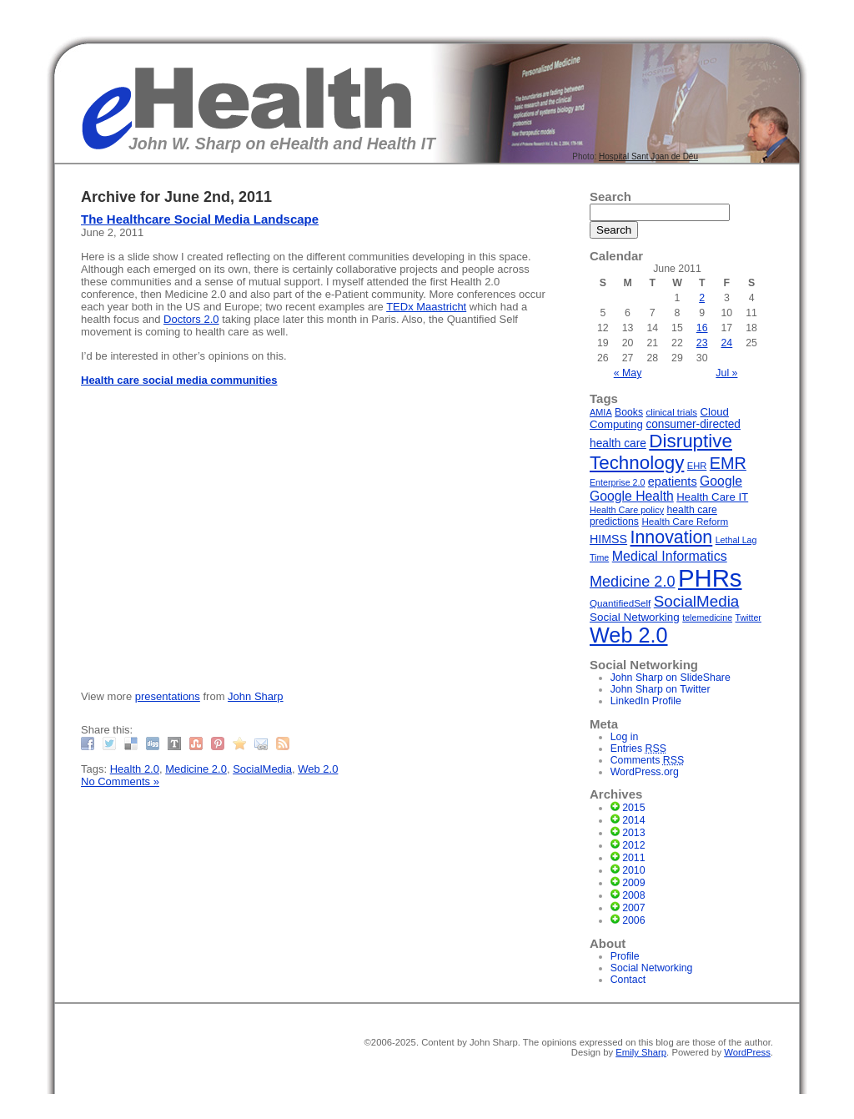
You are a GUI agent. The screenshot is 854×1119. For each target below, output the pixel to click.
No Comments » (120, 781)
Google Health (632, 496)
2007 (633, 908)
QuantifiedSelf (620, 602)
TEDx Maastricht (426, 306)
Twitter (748, 617)
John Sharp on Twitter (660, 689)
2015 (633, 808)
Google (721, 481)
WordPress (747, 1052)
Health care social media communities (179, 380)
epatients (672, 481)
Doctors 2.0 (191, 319)
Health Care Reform (684, 521)
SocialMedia (262, 769)
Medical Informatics (669, 555)
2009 (633, 883)
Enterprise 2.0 (617, 482)
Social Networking (635, 617)
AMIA (601, 412)
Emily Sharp (640, 1052)
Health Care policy (627, 510)
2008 (633, 895)
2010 (633, 870)
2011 (633, 858)
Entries (638, 748)
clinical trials (671, 412)
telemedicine (707, 617)
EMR (728, 463)
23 (702, 343)
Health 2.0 (134, 769)
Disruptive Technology (661, 452)
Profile (625, 956)
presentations (167, 696)
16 (702, 328)
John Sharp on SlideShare (670, 677)
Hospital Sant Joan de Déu (648, 156)
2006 (633, 920)
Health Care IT (712, 497)
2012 (633, 845)
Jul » (726, 373)
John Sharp (256, 696)
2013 (633, 833)
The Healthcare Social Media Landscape (200, 219)
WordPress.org (644, 772)
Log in (624, 737)
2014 (633, 820)
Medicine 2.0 (196, 769)
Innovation (671, 537)
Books (629, 412)
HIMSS (608, 539)
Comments (647, 760)
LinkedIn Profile (645, 701)
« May (628, 373)
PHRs (710, 578)
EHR (697, 466)
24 (727, 343)
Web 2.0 (318, 769)
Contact (628, 979)
